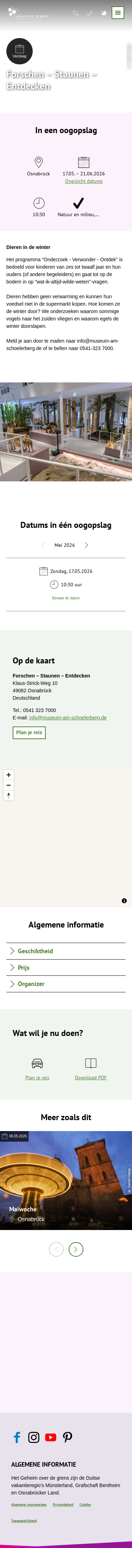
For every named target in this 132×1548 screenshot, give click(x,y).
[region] (66, 836)
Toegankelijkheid (24, 1520)
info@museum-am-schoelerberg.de (68, 717)
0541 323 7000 (39, 710)
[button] (29, 732)
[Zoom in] (9, 775)
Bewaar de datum (66, 598)
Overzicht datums (84, 181)
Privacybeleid (63, 1504)
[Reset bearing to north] (9, 795)
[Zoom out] (9, 785)
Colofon (85, 1504)
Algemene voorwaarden (28, 1504)
